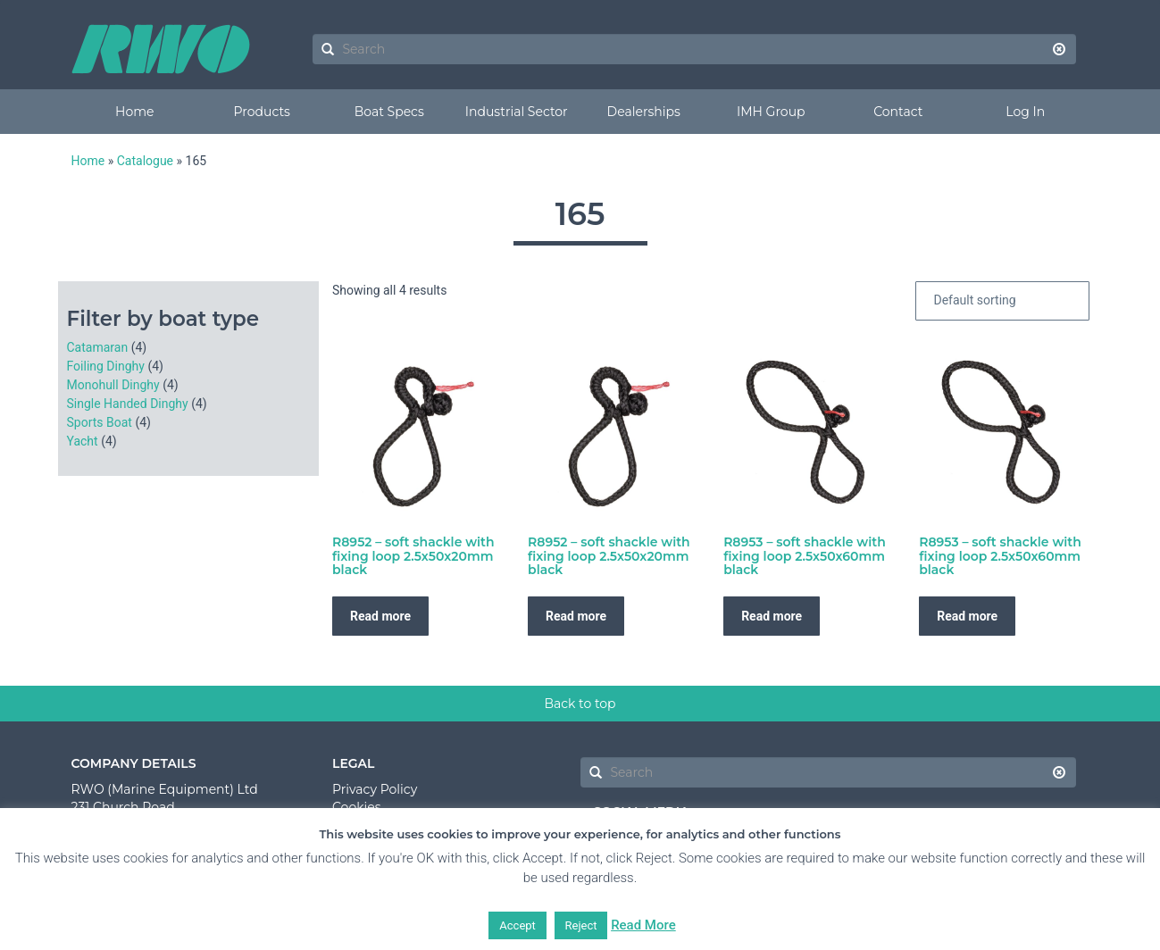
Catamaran (98, 347)
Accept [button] (517, 925)
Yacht (82, 441)
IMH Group (771, 112)
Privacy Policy (374, 789)
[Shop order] (1002, 301)
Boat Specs (389, 112)
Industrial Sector (516, 112)
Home (134, 112)
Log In (1025, 112)
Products (262, 112)
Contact (897, 112)
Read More (643, 925)
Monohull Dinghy (113, 385)
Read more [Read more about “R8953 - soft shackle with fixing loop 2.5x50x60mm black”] (771, 616)
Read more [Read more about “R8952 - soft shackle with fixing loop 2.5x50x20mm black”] (380, 616)
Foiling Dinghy (106, 366)
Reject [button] (581, 925)
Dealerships (643, 112)
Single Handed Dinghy (127, 403)
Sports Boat (99, 422)
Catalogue (145, 161)
